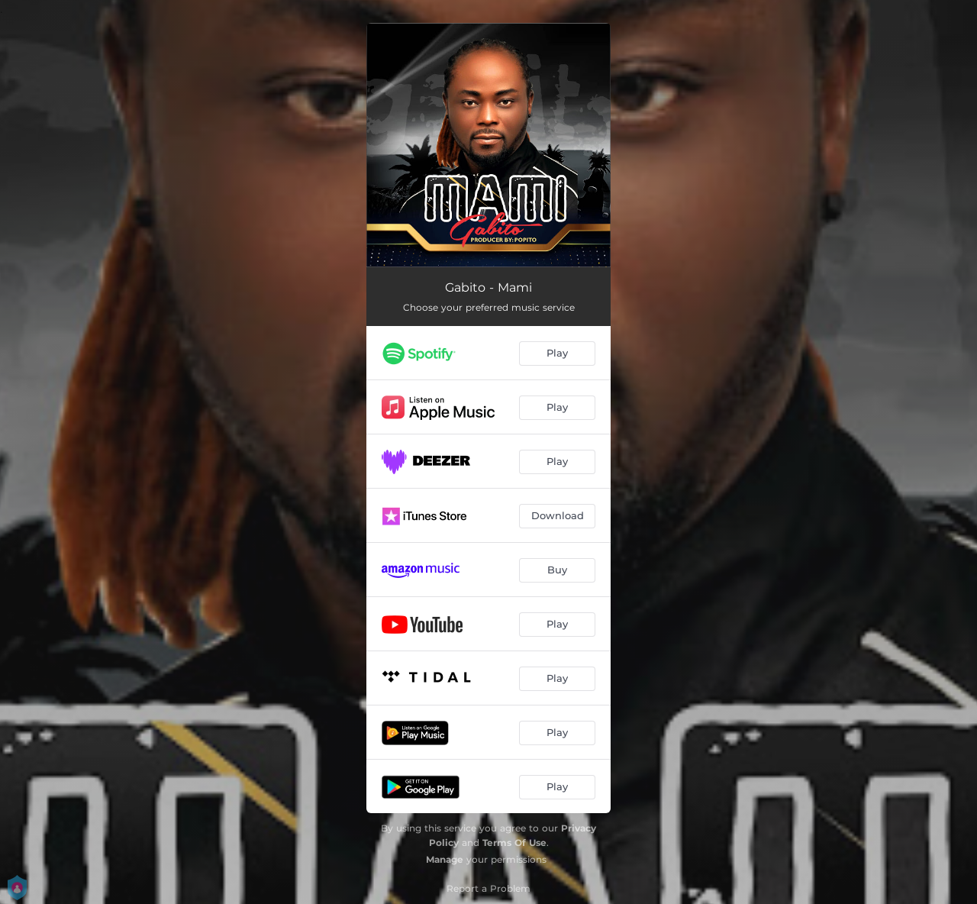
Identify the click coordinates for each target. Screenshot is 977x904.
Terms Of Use (514, 842)
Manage (444, 859)
